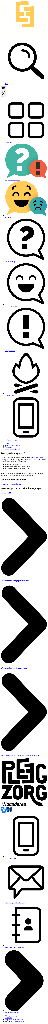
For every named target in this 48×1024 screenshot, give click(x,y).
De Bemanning (19, 1021)
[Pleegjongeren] (24, 37)
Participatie (8, 447)
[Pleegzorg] (24, 805)
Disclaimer (8, 1018)
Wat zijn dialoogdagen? (12, 449)
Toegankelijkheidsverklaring (14, 1019)
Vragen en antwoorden (12, 445)
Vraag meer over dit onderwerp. (11, 484)
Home (7, 443)
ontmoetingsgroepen (36, 457)
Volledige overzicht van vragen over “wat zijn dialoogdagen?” (21, 755)
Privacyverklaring (11, 1016)
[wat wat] (6, 812)
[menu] (3, 91)
